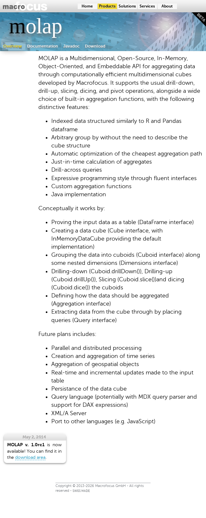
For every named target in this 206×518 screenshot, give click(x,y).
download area (30, 457)
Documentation (42, 46)
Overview (12, 46)
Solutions (127, 6)
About (167, 6)
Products (107, 6)
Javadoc (71, 46)
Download (95, 46)
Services (147, 6)
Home (87, 6)
